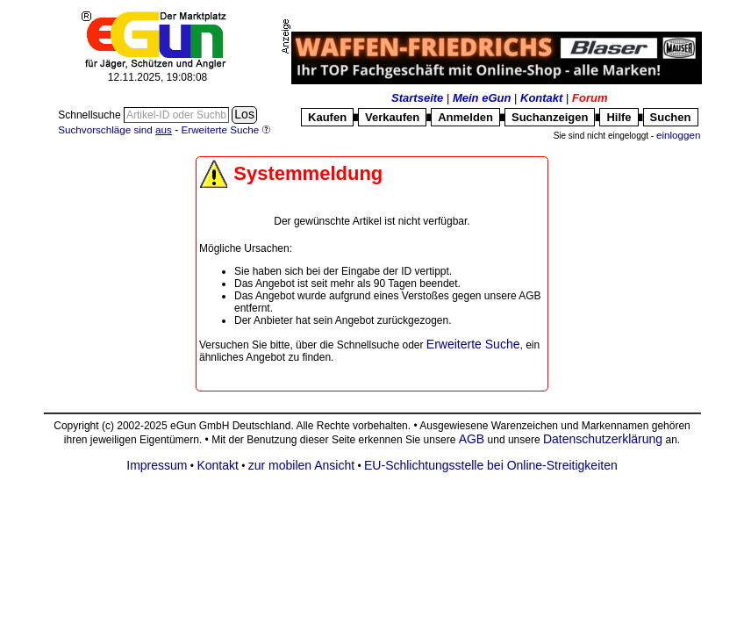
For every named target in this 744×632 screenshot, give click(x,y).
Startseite (417, 97)
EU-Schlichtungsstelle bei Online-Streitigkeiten (491, 465)
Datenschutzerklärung (602, 439)
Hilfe (618, 117)
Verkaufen (392, 117)
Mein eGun (482, 97)
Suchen (670, 117)
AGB (472, 439)
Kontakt (541, 97)
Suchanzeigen (550, 117)
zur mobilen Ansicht (301, 465)
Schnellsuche (91, 115)
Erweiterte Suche (473, 344)
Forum (589, 97)
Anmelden (465, 117)
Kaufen (327, 117)
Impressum (156, 465)
